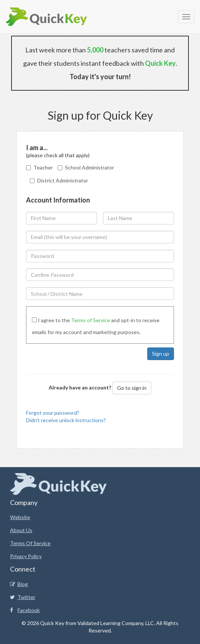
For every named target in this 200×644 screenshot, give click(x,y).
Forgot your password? (52, 413)
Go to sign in (131, 388)
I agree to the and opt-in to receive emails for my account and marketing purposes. (95, 326)
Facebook (25, 610)
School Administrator (89, 167)
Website (20, 517)
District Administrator (62, 180)
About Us (21, 530)
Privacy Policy (26, 556)
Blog (19, 584)
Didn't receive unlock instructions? (66, 420)
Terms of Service (90, 320)
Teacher (43, 167)
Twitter (22, 597)
